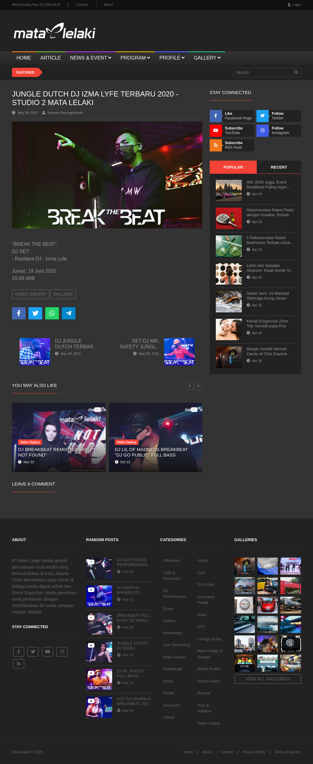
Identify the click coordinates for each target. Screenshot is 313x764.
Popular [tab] (233, 167)
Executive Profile (205, 600)
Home (188, 752)
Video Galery (30, 294)
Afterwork (171, 560)
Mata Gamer (174, 657)
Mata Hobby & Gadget (209, 654)
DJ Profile (205, 584)
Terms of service (287, 752)
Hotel (201, 615)
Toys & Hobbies (204, 708)
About (108, 4)
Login (294, 4)
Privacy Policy (253, 752)
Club (201, 572)
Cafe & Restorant (171, 575)
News (168, 681)
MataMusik (172, 669)
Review (203, 693)
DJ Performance (174, 593)
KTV (201, 626)
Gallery (63, 294)
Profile (169, 693)
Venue (169, 717)
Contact (82, 4)
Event (168, 608)
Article (202, 560)
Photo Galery (208, 681)
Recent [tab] (279, 167)
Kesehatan (172, 633)
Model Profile (208, 669)
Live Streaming (176, 644)
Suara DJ (171, 705)
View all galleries (267, 678)
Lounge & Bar (209, 639)
